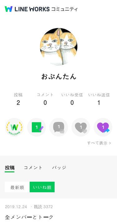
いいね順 (42, 187)
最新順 (17, 187)
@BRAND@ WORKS (27, 9)
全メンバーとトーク (29, 217)
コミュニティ (64, 9)
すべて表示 (97, 143)
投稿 (9, 167)
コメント (33, 167)
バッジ (59, 167)
